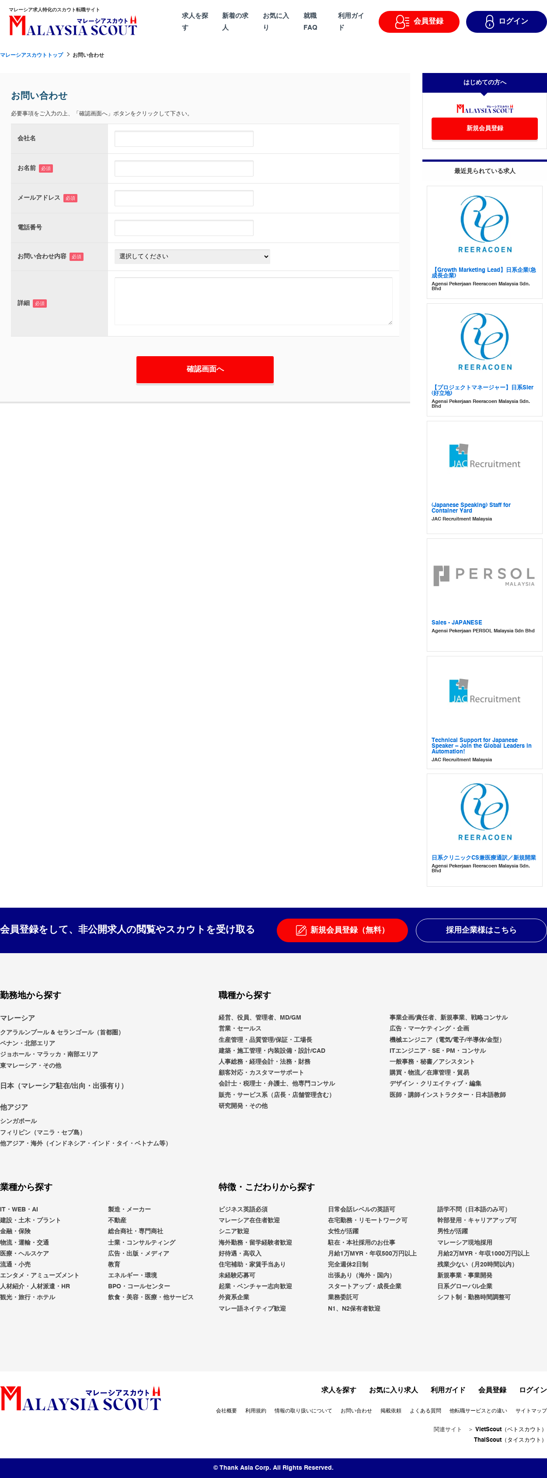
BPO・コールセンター (139, 1287)
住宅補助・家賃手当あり (252, 1265)
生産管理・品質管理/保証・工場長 (265, 1040)
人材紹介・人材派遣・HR (35, 1287)
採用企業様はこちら (481, 930)
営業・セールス (240, 1029)
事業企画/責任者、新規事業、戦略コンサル (449, 1018)
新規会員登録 (485, 128)
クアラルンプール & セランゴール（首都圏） (62, 1033)
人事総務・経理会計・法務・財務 (264, 1062)
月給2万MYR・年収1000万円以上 (483, 1253)
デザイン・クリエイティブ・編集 (435, 1084)
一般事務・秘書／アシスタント (432, 1062)
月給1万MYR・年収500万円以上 (372, 1253)
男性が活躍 (452, 1231)
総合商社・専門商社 (135, 1231)
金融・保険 (15, 1231)
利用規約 (255, 1410)
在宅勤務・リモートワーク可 (368, 1221)
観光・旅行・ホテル (27, 1297)
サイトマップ (531, 1410)
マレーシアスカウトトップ (31, 55)
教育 (114, 1265)
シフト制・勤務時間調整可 (474, 1297)
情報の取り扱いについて (303, 1410)
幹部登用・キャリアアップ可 (477, 1221)
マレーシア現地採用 (464, 1242)
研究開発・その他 (243, 1106)
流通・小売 (15, 1265)
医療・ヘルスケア (24, 1253)
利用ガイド (448, 1390)
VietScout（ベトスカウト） (511, 1430)
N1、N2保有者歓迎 (354, 1308)
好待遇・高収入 (240, 1253)
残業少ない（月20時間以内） (477, 1265)
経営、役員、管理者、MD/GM (260, 1018)
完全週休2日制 (348, 1265)
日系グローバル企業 (464, 1287)
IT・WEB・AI (19, 1210)
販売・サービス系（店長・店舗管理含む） (277, 1095)
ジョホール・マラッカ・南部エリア (49, 1054)
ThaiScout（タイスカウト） (510, 1440)
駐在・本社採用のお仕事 (361, 1242)
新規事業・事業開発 (464, 1276)
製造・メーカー (129, 1210)
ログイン (533, 1390)
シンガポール (18, 1121)
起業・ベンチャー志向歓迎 (255, 1287)
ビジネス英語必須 (243, 1210)
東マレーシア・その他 (30, 1065)
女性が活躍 (343, 1231)
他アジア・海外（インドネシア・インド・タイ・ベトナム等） (85, 1143)
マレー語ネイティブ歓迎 (252, 1308)
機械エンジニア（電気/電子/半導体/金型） (447, 1040)
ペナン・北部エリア (27, 1044)
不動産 (117, 1221)
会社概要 (226, 1410)
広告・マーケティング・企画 (429, 1029)
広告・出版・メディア (138, 1253)
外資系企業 (234, 1297)
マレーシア (17, 1018)
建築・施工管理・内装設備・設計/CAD (272, 1051)
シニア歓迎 (234, 1231)
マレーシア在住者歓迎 (249, 1221)
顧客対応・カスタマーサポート (261, 1073)
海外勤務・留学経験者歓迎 (255, 1242)
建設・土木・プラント (30, 1221)
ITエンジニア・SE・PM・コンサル (438, 1051)
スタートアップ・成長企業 (364, 1287)
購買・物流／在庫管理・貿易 (429, 1073)
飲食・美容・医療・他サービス (151, 1297)
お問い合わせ (356, 1410)
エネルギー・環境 (132, 1276)
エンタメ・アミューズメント (40, 1276)
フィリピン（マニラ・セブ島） (43, 1132)
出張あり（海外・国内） (361, 1276)
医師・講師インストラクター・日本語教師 (448, 1095)
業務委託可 (343, 1297)
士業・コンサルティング (141, 1242)
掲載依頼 (390, 1410)
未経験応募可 (237, 1276)
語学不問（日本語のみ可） (474, 1210)
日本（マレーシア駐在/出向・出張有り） (64, 1085)
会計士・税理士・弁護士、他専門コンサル (277, 1084)
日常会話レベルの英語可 (361, 1210)
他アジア (14, 1107)
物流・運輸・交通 (24, 1242)
